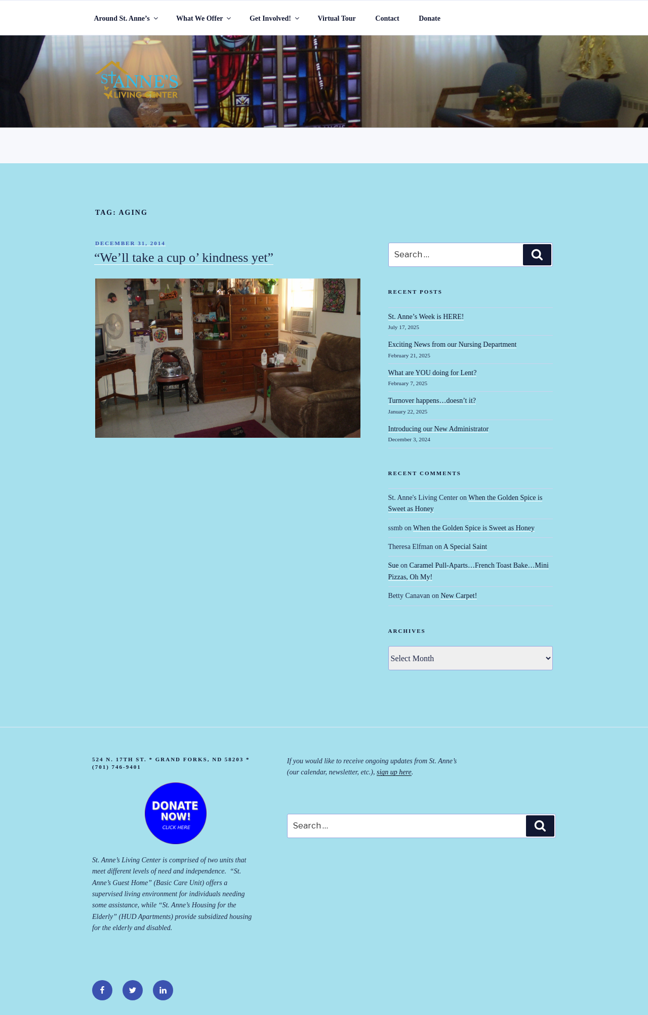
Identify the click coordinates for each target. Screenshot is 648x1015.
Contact (387, 18)
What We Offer (204, 18)
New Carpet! (458, 595)
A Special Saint (465, 546)
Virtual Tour (336, 18)
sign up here (394, 772)
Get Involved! (275, 18)
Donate (429, 18)
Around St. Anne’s (126, 18)
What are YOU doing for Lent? (432, 373)
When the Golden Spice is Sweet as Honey (474, 528)
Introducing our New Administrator (438, 429)
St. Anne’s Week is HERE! (426, 316)
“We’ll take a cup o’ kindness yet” (183, 257)
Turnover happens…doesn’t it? (432, 400)
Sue (393, 565)
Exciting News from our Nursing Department (452, 344)
